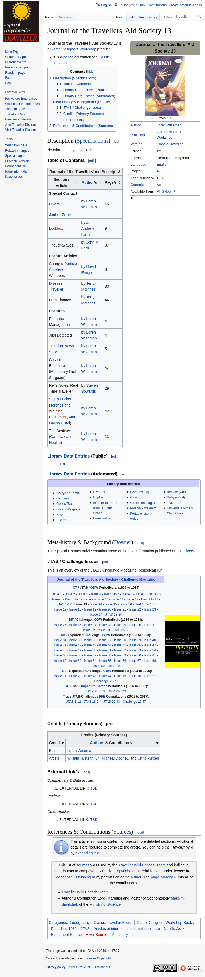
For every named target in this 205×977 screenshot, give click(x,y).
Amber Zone (60, 215)
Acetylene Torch (67, 493)
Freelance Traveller (19, 119)
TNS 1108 (174, 503)
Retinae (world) (177, 492)
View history (148, 17)
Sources (122, 832)
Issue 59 (120, 655)
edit (117, 141)
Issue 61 (150, 655)
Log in (197, 5)
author (136, 877)
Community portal (17, 57)
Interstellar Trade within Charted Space (105, 508)
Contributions (157, 5)
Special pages (15, 156)
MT (71, 620)
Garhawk (57, 437)
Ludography (80, 922)
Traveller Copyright (97, 958)
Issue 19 (90, 609)
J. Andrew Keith (87, 228)
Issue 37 (105, 640)
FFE (102, 696)
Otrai (133, 497)
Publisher (138, 135)
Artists (54, 758)
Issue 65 (105, 661)
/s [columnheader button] (89, 182)
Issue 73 (90, 676)
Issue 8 (57, 599)
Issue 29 (120, 625)
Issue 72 (75, 676)
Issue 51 (105, 650)
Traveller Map (15, 114)
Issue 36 (90, 640)
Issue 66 (120, 661)
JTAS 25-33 (121, 630)
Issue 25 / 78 (95, 691)
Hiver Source (96, 934)
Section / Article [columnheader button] (61, 182)
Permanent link (15, 166)
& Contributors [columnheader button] (111, 743)
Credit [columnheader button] (54, 743)
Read (120, 17)
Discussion (65, 17)
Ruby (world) (176, 497)
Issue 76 (135, 676)
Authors (97, 743)
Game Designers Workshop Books (165, 922)
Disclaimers (101, 967)
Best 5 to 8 (72, 599)
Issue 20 (105, 609)
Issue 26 (75, 625)
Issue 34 (60, 640)
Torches (56, 405)
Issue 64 (90, 661)
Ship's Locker (60, 399)
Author (136, 125)
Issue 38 (120, 640)
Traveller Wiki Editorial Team (142, 865)
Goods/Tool (64, 504)
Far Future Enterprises (21, 98)
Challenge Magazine (138, 579)
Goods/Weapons (68, 509)
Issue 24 (96, 614)
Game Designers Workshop (73, 49)
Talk (142, 5)
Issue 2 (70, 594)
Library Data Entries (68, 456)
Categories (58, 922)
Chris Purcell (148, 758)
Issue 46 (135, 645)
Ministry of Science (105, 904)
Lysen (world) (139, 492)
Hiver (60, 515)
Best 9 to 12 (149, 599)
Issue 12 (132, 599)
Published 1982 (64, 929)
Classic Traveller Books (113, 922)
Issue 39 (135, 640)
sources (82, 865)
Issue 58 (105, 655)
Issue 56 (75, 655)
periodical (71, 57)
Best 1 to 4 (111, 594)
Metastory (119, 934)
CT (75, 587)
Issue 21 (120, 609)
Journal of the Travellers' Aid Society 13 (82, 43)
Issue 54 (150, 650)
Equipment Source (66, 934)
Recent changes (16, 67)
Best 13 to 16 (144, 604)
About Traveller (79, 967)
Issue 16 (126, 604)
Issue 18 (75, 609)
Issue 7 (153, 594)
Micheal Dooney (115, 758)
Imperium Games (94, 686)
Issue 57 (90, 655)
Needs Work (174, 929)
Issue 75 (120, 676)
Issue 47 (150, 645)
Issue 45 (120, 645)
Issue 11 (117, 599)
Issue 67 (135, 661)
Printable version (17, 161)
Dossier (122, 542)
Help (8, 83)
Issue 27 (90, 625)
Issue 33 (104, 630)
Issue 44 (105, 645)
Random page (15, 73)
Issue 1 (57, 594)
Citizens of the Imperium (22, 104)
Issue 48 (60, 650)
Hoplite (55, 442)
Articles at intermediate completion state (127, 929)
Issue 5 (127, 594)
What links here (16, 145)
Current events (15, 62)
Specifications (92, 141)
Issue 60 (135, 655)
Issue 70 (114, 666)
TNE (63, 671)
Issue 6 (140, 594)
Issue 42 (75, 645)
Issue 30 (135, 625)
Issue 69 (99, 666)
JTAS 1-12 (64, 604)
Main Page (12, 52)
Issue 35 (75, 640)
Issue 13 (80, 604)
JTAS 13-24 (113, 614)
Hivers (54, 204)
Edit (132, 17)
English (162, 164)
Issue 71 (60, 676)
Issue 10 (102, 599)
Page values (14, 176)
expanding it (86, 853)
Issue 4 (96, 594)
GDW (94, 587)
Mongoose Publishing (73, 877)
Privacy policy (55, 967)
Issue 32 (89, 630)
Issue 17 (60, 609)
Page (49, 17)
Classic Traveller (170, 144)
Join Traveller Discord (20, 125)
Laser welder (102, 518)
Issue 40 (150, 640)
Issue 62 (60, 661)
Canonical (138, 185)
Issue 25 (60, 625)
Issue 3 (83, 594)
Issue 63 (75, 661)
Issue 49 (75, 650)
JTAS (85, 929)
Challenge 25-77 (106, 681)
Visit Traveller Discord (20, 130)
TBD (63, 464)
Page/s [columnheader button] (111, 182)
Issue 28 (105, 625)
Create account (180, 5)
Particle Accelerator (143, 508)
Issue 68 (150, 661)
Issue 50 (90, 650)
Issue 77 (150, 676)
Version (136, 144)
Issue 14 (96, 604)
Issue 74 (105, 676)
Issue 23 (150, 609)
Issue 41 (60, 645)
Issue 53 (135, 650)
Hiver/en (62, 520)
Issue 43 (90, 645)
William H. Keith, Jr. (83, 758)
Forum (9, 78)
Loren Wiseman (169, 125)
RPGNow (164, 191)
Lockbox (56, 228)
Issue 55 (60, 655)
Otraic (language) (142, 503)
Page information (17, 171)
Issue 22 (135, 609)
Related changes (17, 151)
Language (138, 164)
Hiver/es (99, 492)
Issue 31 (150, 625)
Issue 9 (88, 599)
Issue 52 (120, 650)
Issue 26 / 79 (117, 691)
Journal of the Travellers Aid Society (87, 579)
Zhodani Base (15, 109)
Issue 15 (111, 604)
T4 (66, 686)
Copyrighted (124, 871)
